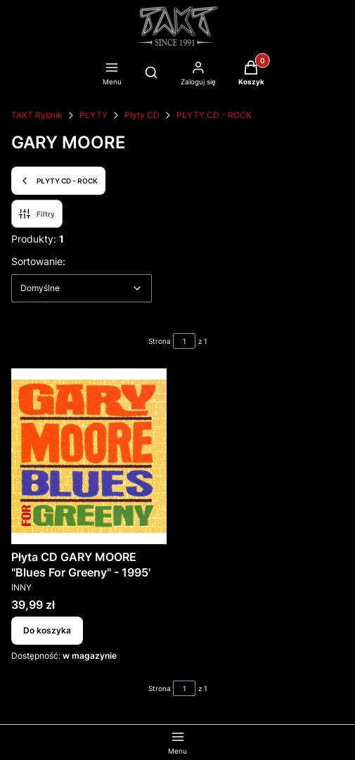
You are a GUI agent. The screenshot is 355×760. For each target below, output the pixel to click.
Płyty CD (142, 115)
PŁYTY (93, 115)
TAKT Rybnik (37, 115)
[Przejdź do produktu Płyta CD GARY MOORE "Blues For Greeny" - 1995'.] (89, 456)
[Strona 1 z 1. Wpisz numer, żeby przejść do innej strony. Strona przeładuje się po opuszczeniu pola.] (184, 341)
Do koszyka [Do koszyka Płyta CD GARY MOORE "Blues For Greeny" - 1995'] (47, 630)
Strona (159, 341)
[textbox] (81, 288)
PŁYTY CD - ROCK (214, 115)
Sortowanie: (38, 261)
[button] (251, 74)
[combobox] (81, 288)
